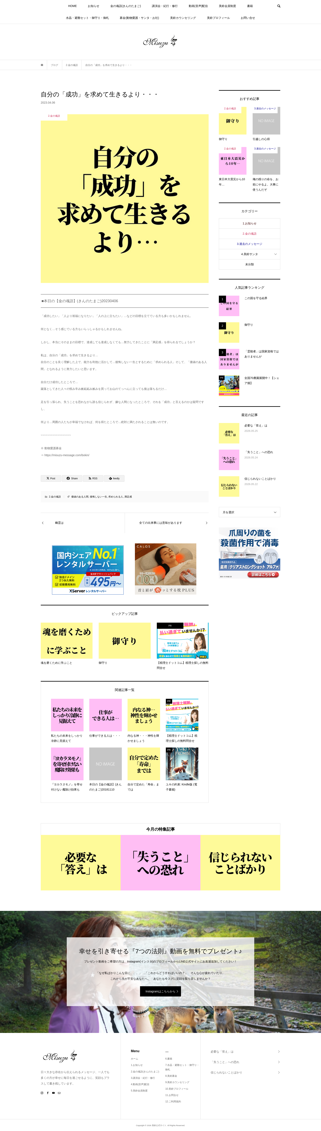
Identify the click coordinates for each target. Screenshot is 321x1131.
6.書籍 (168, 1058)
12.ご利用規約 (173, 1101)
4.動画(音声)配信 (140, 1084)
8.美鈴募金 (171, 1075)
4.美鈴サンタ (249, 254)
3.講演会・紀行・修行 (143, 1078)
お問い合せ (248, 17)
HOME (72, 6)
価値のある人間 (79, 496)
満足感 (128, 496)
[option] (81, 862)
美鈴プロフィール (218, 17)
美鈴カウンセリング (183, 17)
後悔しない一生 (98, 496)
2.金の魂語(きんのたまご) (145, 1071)
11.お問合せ (172, 1095)
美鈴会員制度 (227, 6)
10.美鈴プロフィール (176, 1088)
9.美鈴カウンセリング (177, 1082)
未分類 (249, 264)
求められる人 (115, 496)
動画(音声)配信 (198, 6)
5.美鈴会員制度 (139, 1090)
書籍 (250, 6)
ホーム (134, 1058)
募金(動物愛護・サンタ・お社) (139, 17)
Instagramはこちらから (160, 991)
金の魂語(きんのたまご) (125, 6)
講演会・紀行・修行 (165, 6)
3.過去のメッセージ (249, 243)
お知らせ (93, 6)
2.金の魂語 (55, 496)
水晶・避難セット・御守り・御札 (87, 17)
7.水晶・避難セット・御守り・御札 (182, 1067)
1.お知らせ (250, 223)
